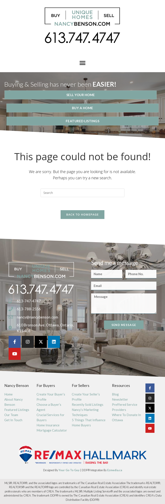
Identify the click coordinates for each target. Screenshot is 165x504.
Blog (115, 394)
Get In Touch (13, 420)
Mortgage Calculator (52, 430)
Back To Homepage (82, 214)
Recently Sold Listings (87, 404)
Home (8, 394)
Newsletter (120, 399)
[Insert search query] (82, 193)
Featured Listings (16, 410)
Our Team (11, 415)
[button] (82, 63)
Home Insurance (48, 425)
